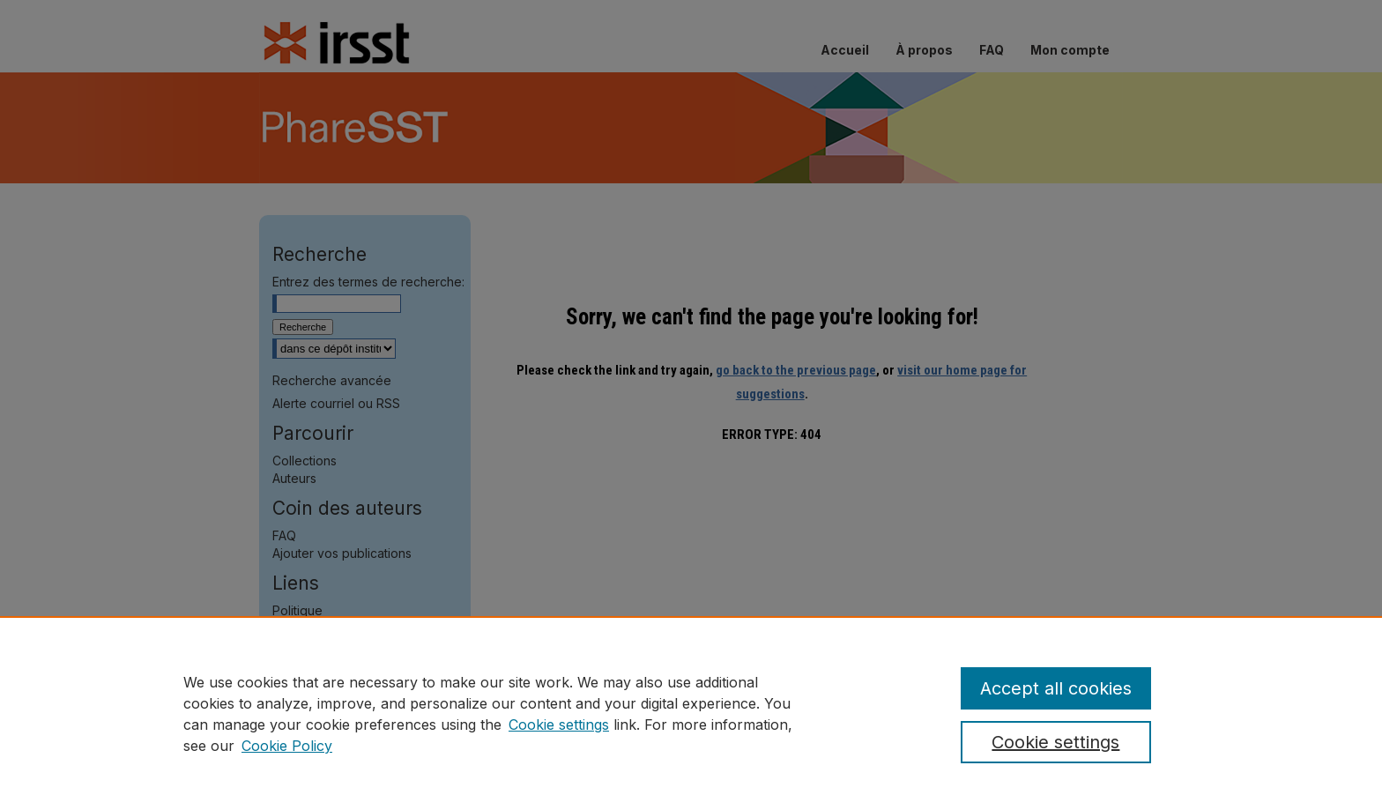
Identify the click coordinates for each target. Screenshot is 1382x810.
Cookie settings (559, 724)
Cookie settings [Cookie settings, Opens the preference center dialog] (1055, 742)
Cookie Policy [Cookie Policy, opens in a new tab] (286, 745)
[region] (691, 713)
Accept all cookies (1056, 688)
